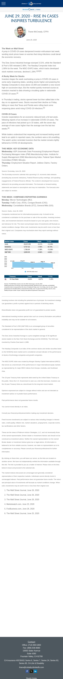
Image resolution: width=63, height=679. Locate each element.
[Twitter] (31, 671)
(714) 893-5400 (34, 645)
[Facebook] (27, 671)
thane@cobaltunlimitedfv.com (31, 667)
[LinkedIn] (35, 671)
